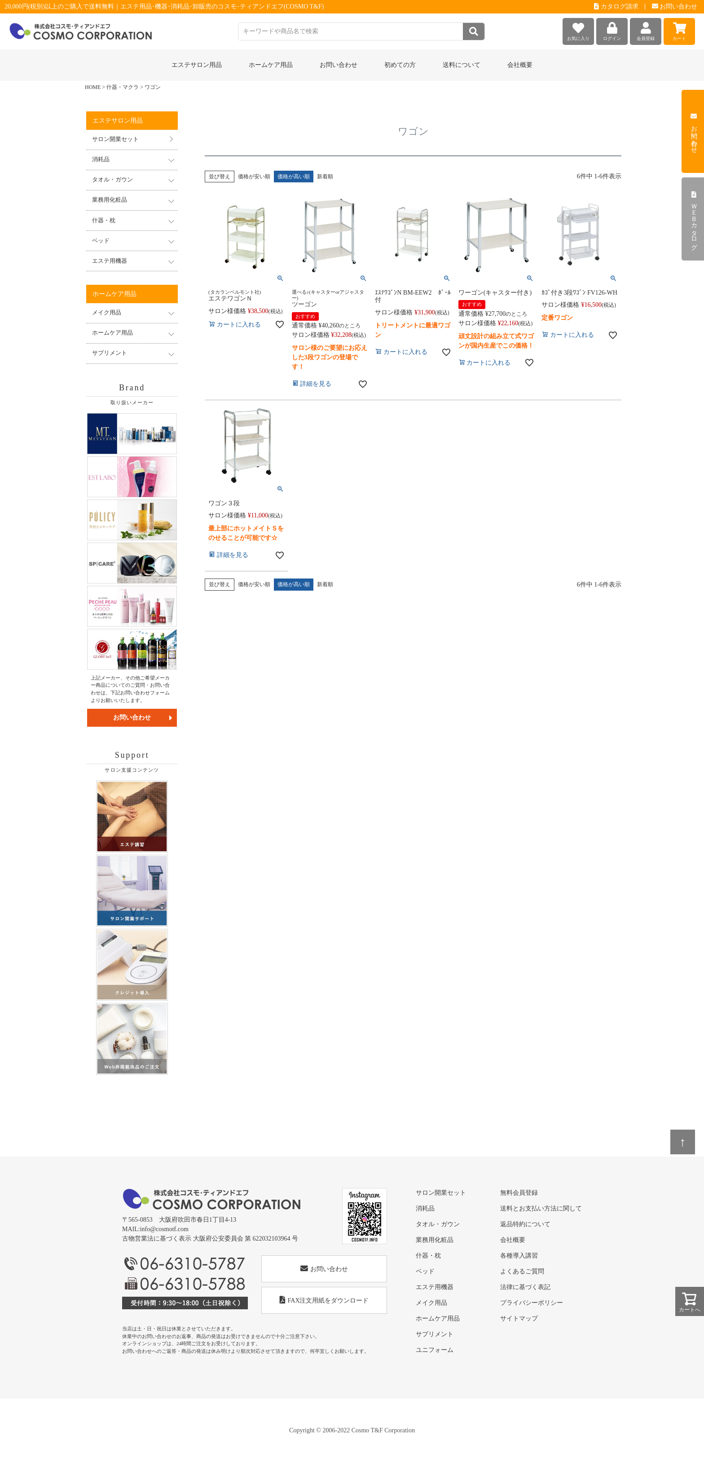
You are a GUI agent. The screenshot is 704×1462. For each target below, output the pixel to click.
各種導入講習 (519, 1255)
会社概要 (519, 65)
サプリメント (434, 1334)
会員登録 (645, 29)
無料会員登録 (519, 1192)
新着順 (325, 176)
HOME (93, 87)
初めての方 (400, 65)
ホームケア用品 (438, 1318)
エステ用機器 (434, 1287)
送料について (461, 65)
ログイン (612, 29)
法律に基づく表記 (525, 1287)
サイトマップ (519, 1318)
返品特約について (525, 1224)
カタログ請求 (616, 6)
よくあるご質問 (522, 1271)
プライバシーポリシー (531, 1302)
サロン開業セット (115, 139)
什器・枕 (428, 1255)
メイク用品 (431, 1302)
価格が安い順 (254, 176)
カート (679, 29)
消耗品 (425, 1208)
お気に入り (578, 29)
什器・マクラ (122, 87)
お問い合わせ (675, 6)
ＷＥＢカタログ (694, 219)
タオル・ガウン (438, 1224)
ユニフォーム (434, 1350)
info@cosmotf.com (164, 1229)
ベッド (425, 1271)
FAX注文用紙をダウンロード (324, 1300)
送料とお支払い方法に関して (541, 1208)
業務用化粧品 (434, 1240)
